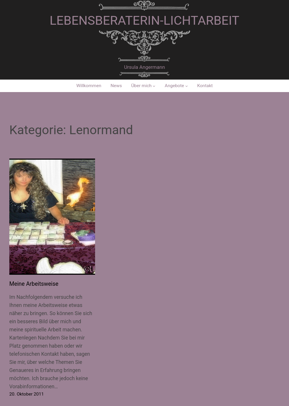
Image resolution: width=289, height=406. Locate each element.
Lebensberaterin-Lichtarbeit (144, 20)
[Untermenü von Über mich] (154, 86)
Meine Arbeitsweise (33, 284)
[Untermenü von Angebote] (186, 86)
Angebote (174, 85)
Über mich (141, 85)
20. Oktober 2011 (26, 394)
